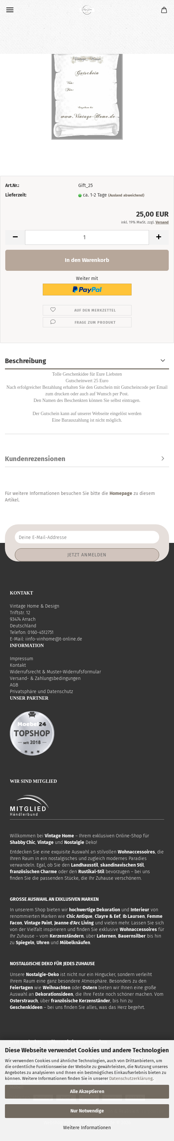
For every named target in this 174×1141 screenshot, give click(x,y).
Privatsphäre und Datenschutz (41, 691)
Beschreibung (25, 361)
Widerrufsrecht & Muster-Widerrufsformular (55, 672)
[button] (15, 237)
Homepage (121, 493)
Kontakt (18, 665)
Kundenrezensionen (35, 459)
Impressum (21, 659)
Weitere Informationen (87, 1127)
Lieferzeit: (15, 195)
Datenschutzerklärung (131, 1078)
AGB (14, 685)
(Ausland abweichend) (126, 195)
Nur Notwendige (87, 1111)
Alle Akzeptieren (87, 1091)
